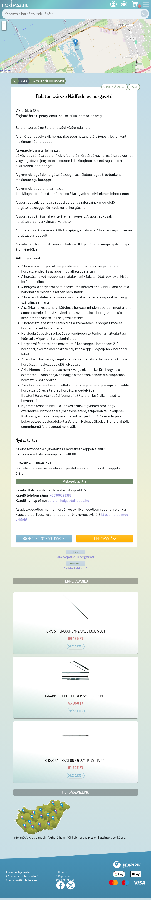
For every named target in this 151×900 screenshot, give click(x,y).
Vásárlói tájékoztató (19, 872)
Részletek (75, 646)
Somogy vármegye (114, 87)
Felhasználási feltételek (21, 880)
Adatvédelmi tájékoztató (22, 876)
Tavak (133, 87)
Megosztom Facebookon (44, 538)
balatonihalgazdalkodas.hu (68, 500)
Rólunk (61, 872)
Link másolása (104, 538)
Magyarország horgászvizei (48, 80)
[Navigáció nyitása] (145, 5)
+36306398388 (60, 495)
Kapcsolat (63, 876)
